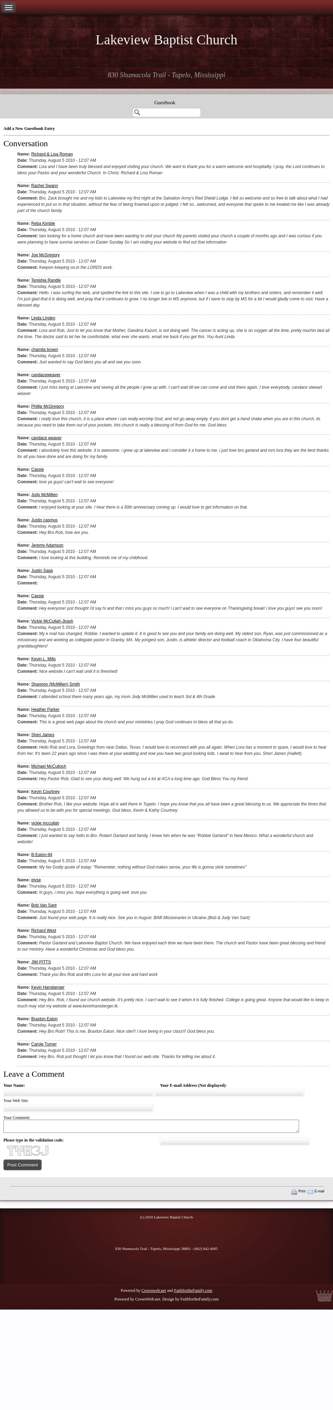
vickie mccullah (45, 823)
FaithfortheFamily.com (193, 1290)
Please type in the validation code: (33, 1140)
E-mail (319, 1191)
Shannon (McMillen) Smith (55, 684)
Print (302, 1191)
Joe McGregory (45, 255)
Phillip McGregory (47, 406)
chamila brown (44, 349)
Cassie (37, 469)
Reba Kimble (43, 223)
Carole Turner (44, 1044)
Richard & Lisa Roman (52, 154)
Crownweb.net (154, 1290)
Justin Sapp (42, 570)
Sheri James (42, 734)
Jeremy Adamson (47, 545)
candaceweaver (45, 374)
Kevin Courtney (45, 791)
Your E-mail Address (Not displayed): (193, 1085)
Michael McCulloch (48, 766)
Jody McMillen (44, 494)
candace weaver (46, 437)
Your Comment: (16, 1118)
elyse (36, 880)
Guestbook (165, 102)
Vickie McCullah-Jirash (52, 621)
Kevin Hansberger (48, 987)
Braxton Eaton (44, 1018)
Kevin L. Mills (43, 658)
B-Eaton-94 (41, 854)
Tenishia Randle (46, 280)
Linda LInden (43, 318)
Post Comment (22, 1164)
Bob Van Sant (44, 905)
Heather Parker (45, 709)
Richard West (43, 930)
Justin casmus (44, 520)
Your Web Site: (16, 1101)
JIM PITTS (41, 962)
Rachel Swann (44, 185)
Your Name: (14, 1085)
